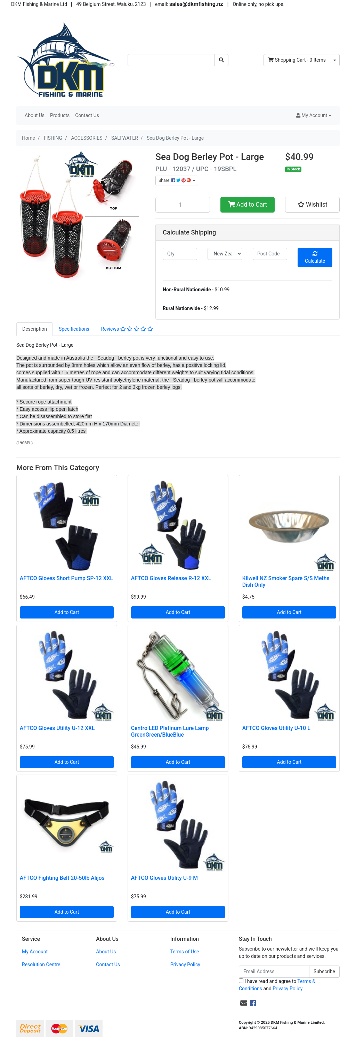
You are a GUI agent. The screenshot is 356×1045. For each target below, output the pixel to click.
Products (60, 115)
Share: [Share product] (175, 180)
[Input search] (171, 60)
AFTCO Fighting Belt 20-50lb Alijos (62, 878)
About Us (34, 115)
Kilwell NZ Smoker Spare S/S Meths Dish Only (286, 581)
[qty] (180, 254)
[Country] (225, 254)
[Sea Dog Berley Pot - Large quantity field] (182, 204)
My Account (35, 951)
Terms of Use (184, 951)
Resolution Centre (41, 964)
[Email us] (243, 1003)
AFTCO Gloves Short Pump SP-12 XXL (66, 578)
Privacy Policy (185, 964)
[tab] (34, 329)
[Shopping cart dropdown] (335, 60)
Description (34, 329)
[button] (313, 115)
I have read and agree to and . (277, 984)
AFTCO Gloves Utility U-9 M (164, 878)
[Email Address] (274, 972)
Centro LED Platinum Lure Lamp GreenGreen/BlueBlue (170, 731)
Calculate (315, 257)
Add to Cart (247, 204)
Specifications (74, 329)
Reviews (127, 329)
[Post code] (270, 254)
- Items (297, 60)
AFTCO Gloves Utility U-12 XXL (57, 728)
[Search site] (221, 60)
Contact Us (87, 115)
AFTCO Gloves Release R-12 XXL (171, 578)
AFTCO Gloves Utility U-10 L (276, 728)
